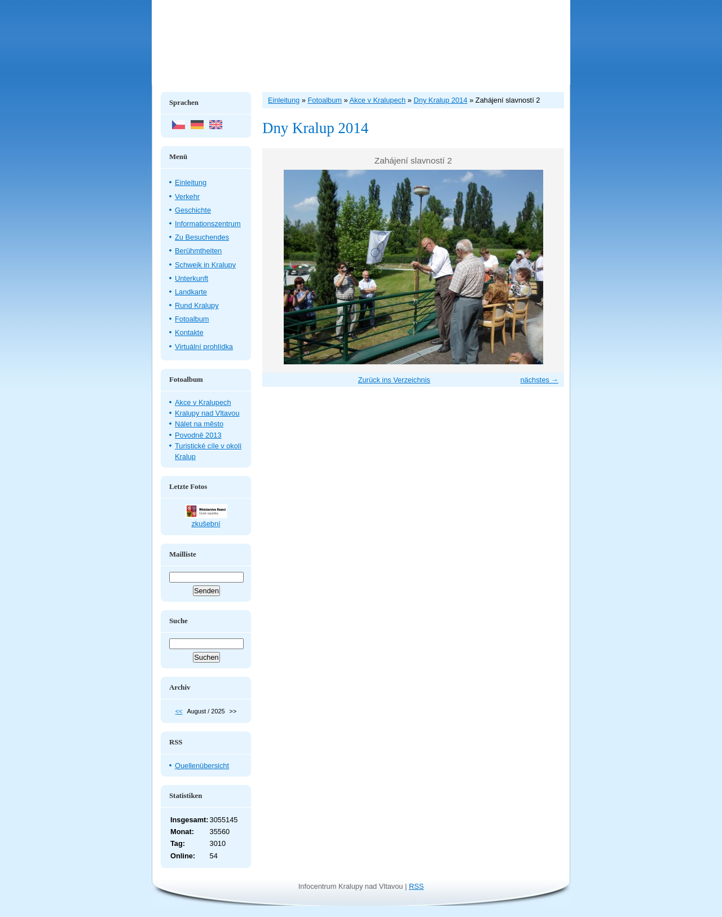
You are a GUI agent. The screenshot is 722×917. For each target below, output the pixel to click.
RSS (416, 886)
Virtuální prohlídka (204, 346)
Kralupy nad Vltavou (207, 413)
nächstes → (539, 380)
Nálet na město (199, 424)
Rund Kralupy (197, 305)
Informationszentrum (208, 223)
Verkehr (187, 196)
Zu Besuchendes (202, 237)
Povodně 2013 (198, 435)
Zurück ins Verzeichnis (394, 380)
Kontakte (189, 332)
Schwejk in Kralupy (205, 265)
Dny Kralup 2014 (440, 100)
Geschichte (193, 210)
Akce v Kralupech (203, 402)
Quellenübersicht (202, 765)
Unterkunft (191, 278)
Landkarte (191, 292)
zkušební (205, 523)
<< (179, 711)
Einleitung (190, 182)
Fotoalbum (192, 319)
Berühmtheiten (198, 250)
